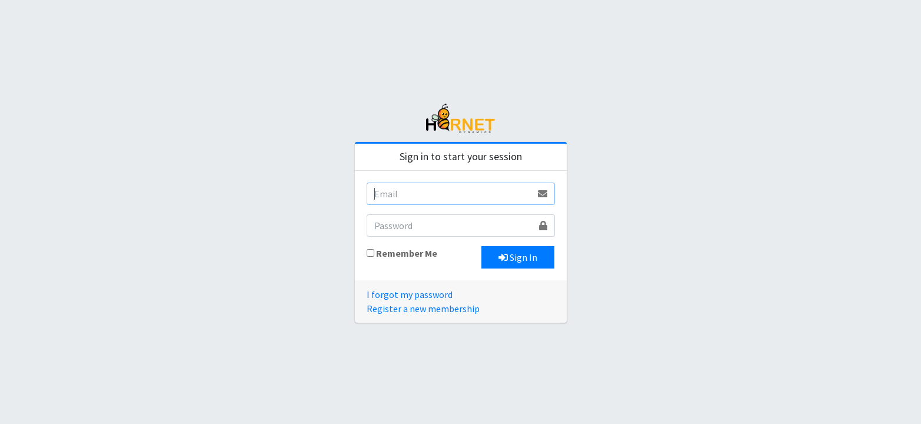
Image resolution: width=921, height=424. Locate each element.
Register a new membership (423, 308)
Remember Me (406, 253)
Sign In (517, 257)
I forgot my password (410, 294)
